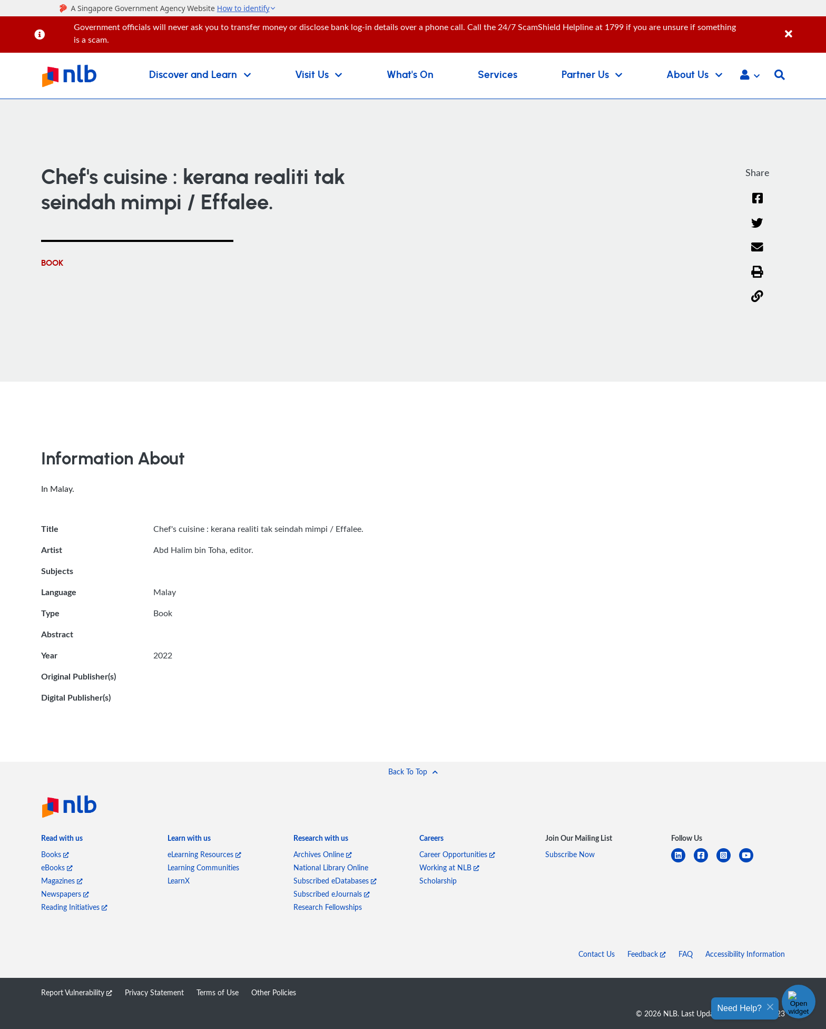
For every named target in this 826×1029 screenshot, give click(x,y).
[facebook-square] (705, 861)
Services (497, 75)
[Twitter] (757, 229)
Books (55, 854)
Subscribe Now (570, 854)
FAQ (685, 954)
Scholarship (438, 881)
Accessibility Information (745, 954)
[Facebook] (757, 204)
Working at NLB (449, 867)
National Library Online (330, 867)
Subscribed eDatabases (335, 881)
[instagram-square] (727, 861)
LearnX (179, 881)
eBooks (57, 867)
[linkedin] (682, 861)
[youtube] (750, 861)
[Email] (757, 253)
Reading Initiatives (74, 907)
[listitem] (62, 840)
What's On (410, 75)
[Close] (803, 28)
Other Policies (273, 992)
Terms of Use (217, 992)
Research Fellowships (327, 907)
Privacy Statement (154, 992)
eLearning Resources (204, 854)
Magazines (62, 881)
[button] (750, 75)
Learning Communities (203, 867)
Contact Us (596, 954)
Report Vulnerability (76, 992)
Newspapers (65, 894)
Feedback (646, 954)
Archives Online (322, 854)
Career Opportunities (457, 854)
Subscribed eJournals (331, 894)
